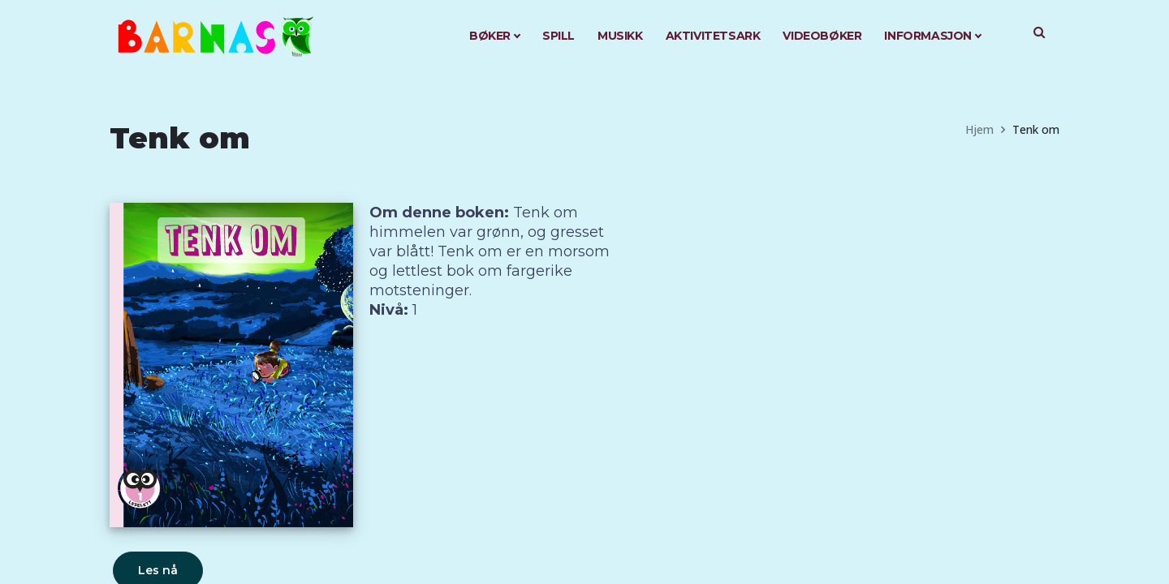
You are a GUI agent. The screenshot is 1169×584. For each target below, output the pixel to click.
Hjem (979, 129)
